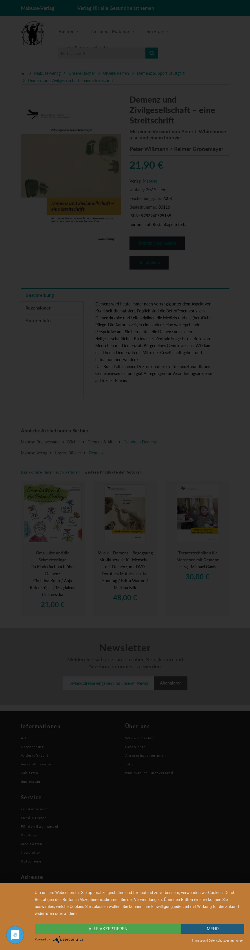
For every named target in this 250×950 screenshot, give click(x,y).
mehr (213, 928)
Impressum (199, 940)
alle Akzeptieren (108, 928)
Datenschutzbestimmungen (226, 940)
